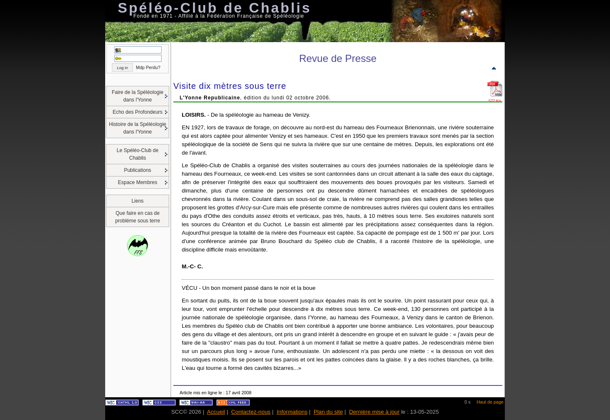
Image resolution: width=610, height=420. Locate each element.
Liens (138, 201)
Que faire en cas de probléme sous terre (137, 217)
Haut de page (490, 401)
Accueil (216, 412)
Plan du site (328, 412)
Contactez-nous (251, 412)
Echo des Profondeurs (138, 112)
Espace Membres (137, 182)
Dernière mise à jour (374, 412)
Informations (292, 412)
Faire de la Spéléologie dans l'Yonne (138, 96)
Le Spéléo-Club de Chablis (137, 154)
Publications (137, 170)
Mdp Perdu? (148, 67)
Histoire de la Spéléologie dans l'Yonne (137, 128)
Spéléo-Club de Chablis (214, 8)
